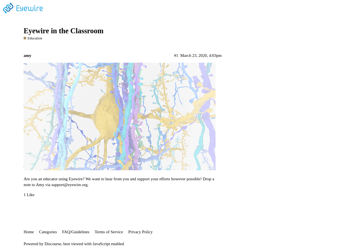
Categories (48, 232)
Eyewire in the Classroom (63, 31)
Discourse (52, 244)
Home (29, 232)
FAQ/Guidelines (75, 232)
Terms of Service (109, 232)
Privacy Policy (140, 232)
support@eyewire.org (69, 184)
